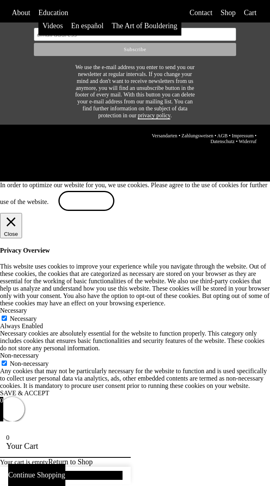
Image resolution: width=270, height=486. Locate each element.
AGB (222, 136)
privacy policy (154, 115)
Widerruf (248, 141)
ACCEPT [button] (86, 201)
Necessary (23, 318)
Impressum (242, 136)
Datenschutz (222, 141)
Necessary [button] (13, 310)
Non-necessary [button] (19, 355)
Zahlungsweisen (197, 136)
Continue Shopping (36, 475)
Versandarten (164, 136)
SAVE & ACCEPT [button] (24, 393)
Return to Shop (70, 462)
